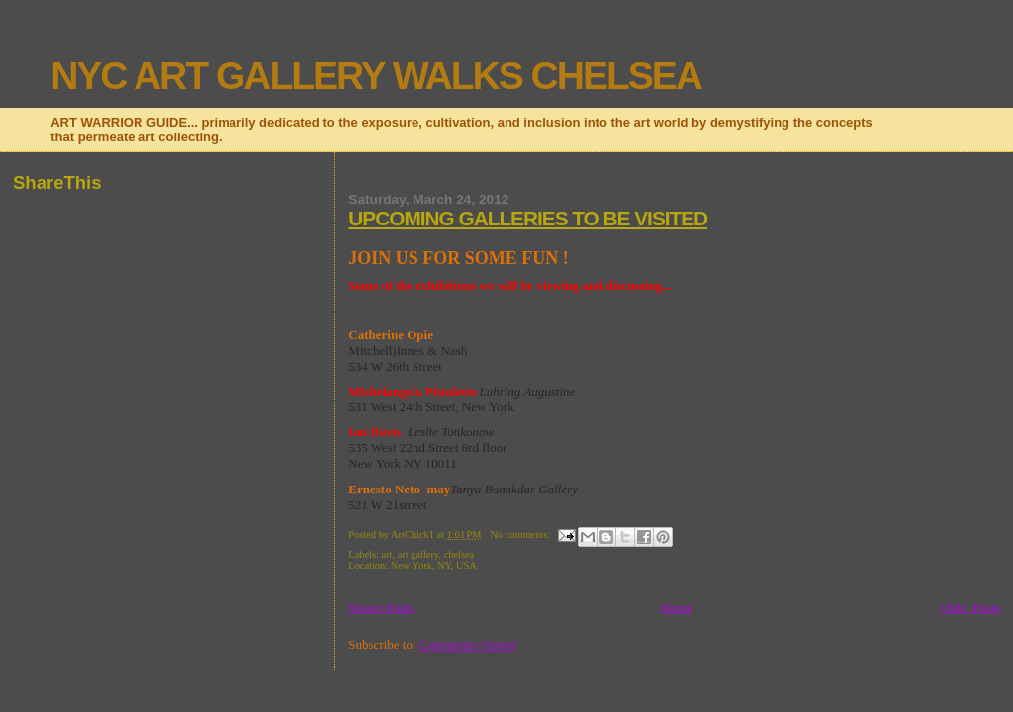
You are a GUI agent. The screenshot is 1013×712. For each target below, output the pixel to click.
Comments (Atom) (467, 644)
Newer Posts (380, 607)
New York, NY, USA (434, 565)
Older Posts (970, 607)
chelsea (459, 554)
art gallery (418, 554)
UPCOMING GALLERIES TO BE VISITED (527, 218)
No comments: (521, 534)
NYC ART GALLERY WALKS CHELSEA (375, 75)
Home (676, 607)
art (387, 554)
